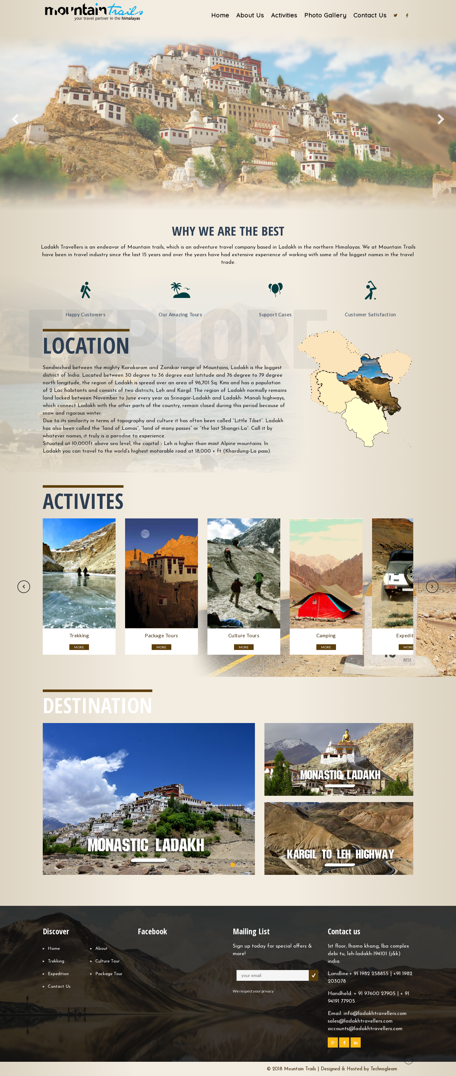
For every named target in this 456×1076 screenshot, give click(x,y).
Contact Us (370, 15)
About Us (250, 15)
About (101, 948)
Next (432, 586)
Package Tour (109, 974)
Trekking (56, 961)
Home (220, 15)
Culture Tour (107, 961)
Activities (284, 15)
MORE (79, 647)
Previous (23, 586)
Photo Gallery (325, 15)
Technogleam (383, 1069)
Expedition (58, 974)
